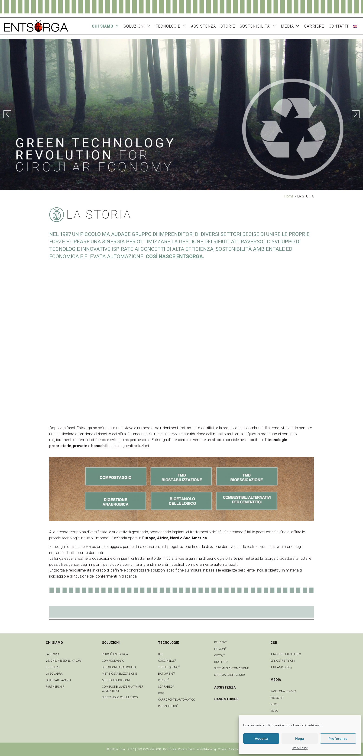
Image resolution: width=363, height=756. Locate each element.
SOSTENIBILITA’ (259, 26)
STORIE (227, 26)
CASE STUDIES (226, 699)
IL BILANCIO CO (281, 667)
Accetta (261, 739)
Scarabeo (166, 686)
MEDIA (291, 26)
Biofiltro (221, 662)
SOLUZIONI (138, 26)
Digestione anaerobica (119, 667)
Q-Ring (163, 680)
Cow (161, 693)
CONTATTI (338, 26)
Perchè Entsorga (115, 654)
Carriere (314, 26)
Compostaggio (113, 660)
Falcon (220, 649)
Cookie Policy (300, 748)
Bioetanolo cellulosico (120, 697)
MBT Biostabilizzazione (119, 673)
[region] (181, 114)
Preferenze (337, 739)
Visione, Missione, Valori (63, 660)
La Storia (52, 654)
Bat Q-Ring (166, 673)
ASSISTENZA (203, 26)
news (274, 704)
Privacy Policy (186, 749)
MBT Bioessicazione (116, 680)
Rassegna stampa (283, 691)
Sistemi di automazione (231, 668)
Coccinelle (167, 660)
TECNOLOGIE (172, 26)
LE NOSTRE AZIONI (282, 660)
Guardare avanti (58, 680)
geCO (219, 655)
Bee (160, 654)
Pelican (220, 642)
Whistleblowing (206, 749)
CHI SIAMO (106, 26)
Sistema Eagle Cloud (229, 675)
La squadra (54, 673)
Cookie (222, 749)
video (274, 710)
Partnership (55, 686)
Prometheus (168, 706)
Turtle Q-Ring (169, 667)
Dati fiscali (169, 749)
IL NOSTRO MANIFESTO (285, 654)
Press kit (277, 697)
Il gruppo (53, 667)
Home (289, 196)
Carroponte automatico (176, 699)
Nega (299, 739)
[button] (7, 114)
